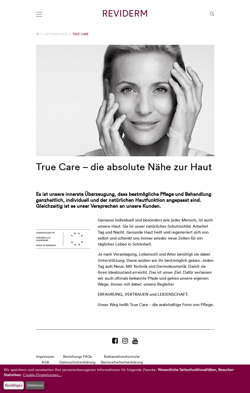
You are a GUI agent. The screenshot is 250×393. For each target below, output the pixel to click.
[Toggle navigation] (39, 14)
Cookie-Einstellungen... (42, 374)
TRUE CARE (80, 34)
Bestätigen (13, 385)
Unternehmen (55, 34)
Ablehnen (35, 385)
